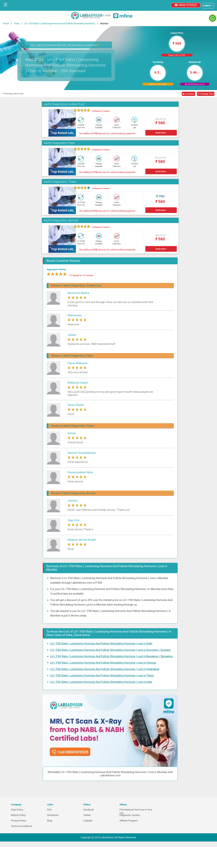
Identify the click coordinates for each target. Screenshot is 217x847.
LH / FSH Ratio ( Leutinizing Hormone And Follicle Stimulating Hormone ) (59, 23)
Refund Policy (18, 815)
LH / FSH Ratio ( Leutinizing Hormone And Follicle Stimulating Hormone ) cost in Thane (102, 675)
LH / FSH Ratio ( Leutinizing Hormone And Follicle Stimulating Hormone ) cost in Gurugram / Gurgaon (110, 650)
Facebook (88, 809)
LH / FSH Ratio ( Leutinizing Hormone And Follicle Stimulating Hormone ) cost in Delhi (101, 643)
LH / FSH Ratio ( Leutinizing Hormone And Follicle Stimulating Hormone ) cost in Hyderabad (104, 669)
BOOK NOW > (161, 133)
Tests (16, 23)
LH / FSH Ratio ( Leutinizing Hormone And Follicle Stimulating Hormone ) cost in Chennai (103, 662)
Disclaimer (53, 815)
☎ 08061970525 (185, 5)
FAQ (49, 809)
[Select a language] (208, 5)
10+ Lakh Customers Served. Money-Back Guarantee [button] (64, 44)
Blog (49, 820)
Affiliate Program (128, 820)
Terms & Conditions (21, 826)
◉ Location (188, 93)
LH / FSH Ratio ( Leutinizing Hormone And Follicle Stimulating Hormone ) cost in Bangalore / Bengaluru (111, 656)
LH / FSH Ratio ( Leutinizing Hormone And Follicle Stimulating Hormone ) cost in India (101, 682)
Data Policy (17, 809)
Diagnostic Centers (129, 815)
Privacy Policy (18, 820)
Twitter (87, 815)
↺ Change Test (206, 93)
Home (6, 23)
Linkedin (88, 820)
